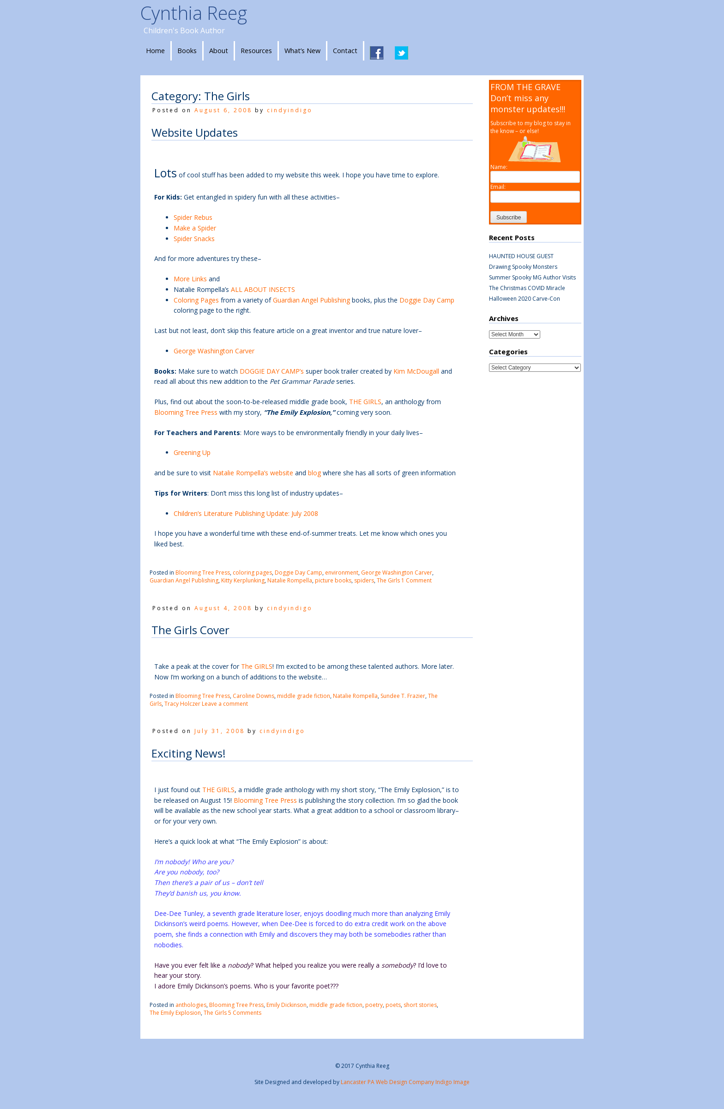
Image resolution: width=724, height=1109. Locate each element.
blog (314, 472)
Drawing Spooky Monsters (523, 267)
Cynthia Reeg (193, 12)
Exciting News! (188, 753)
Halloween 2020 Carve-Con (524, 299)
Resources (256, 50)
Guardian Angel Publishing (312, 300)
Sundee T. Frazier (402, 696)
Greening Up (192, 452)
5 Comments (244, 1013)
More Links (190, 278)
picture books (333, 580)
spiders (364, 580)
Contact (345, 50)
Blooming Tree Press (186, 412)
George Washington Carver (214, 350)
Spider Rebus (193, 217)
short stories (420, 1005)
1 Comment (416, 580)
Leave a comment (225, 704)
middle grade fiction (303, 696)
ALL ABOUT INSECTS (263, 289)
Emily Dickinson (286, 1005)
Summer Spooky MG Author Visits (532, 277)
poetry (374, 1005)
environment (341, 572)
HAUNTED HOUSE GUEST (521, 256)
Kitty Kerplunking (243, 580)
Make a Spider (195, 228)
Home (155, 50)
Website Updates (194, 132)
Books (187, 50)
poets (393, 1005)
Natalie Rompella (289, 580)
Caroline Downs (253, 696)
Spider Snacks (194, 238)
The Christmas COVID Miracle (527, 288)
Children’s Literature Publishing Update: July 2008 (246, 513)
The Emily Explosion (175, 1013)
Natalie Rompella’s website (254, 472)
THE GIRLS (365, 401)
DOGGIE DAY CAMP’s (273, 371)
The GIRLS (256, 666)
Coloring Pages (196, 300)
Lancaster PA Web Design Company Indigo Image (405, 1082)
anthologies (190, 1005)
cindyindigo (290, 110)
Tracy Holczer (182, 704)
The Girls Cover (190, 629)
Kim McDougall (416, 371)
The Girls (388, 580)
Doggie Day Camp (426, 300)
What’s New (302, 50)
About (218, 50)
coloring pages (252, 572)
